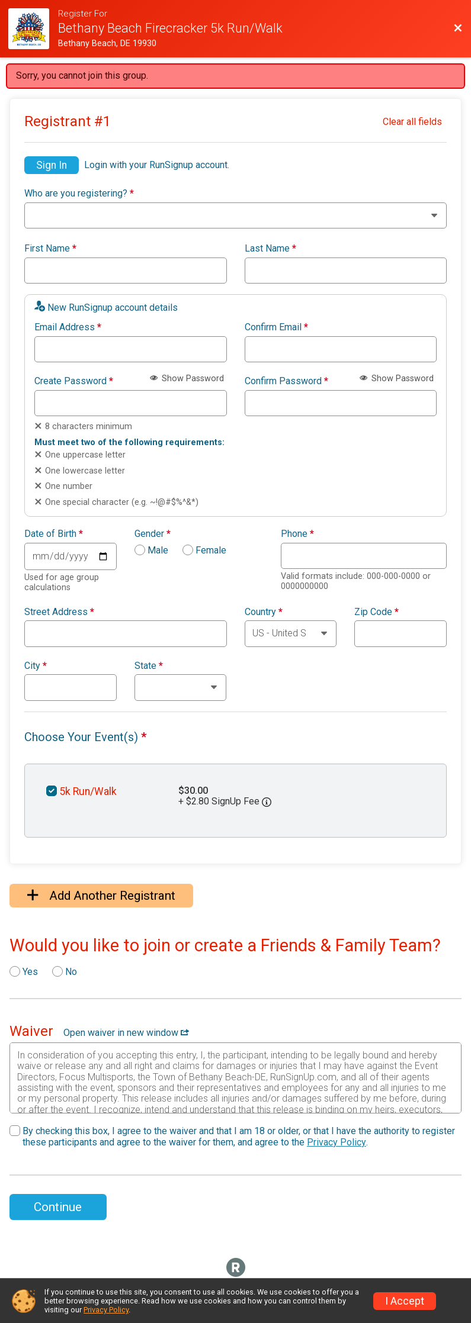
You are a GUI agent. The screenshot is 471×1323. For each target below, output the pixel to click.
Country (264, 612)
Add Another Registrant (101, 896)
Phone (297, 534)
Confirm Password (286, 381)
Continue (58, 1207)
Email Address (67, 327)
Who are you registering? (79, 193)
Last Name (270, 248)
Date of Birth (53, 534)
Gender (152, 534)
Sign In (51, 165)
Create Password (73, 381)
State (148, 666)
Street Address (59, 612)
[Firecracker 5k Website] (33, 28)
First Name (50, 248)
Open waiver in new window (126, 1032)
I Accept (404, 1301)
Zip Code (376, 612)
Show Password (187, 379)
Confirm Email (276, 327)
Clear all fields (412, 121)
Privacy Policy (336, 1142)
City (35, 666)
